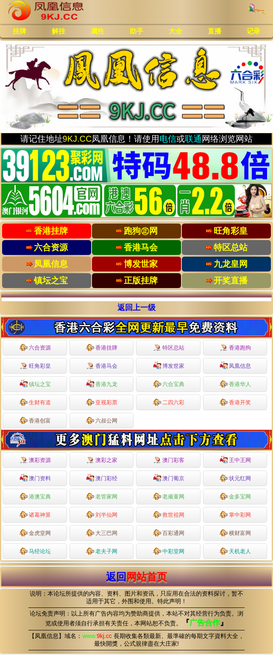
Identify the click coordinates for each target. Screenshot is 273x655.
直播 (214, 31)
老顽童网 (168, 496)
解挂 (58, 31)
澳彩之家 (101, 460)
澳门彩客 (168, 460)
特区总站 (168, 347)
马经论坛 (35, 550)
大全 (175, 31)
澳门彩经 (101, 477)
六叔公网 (101, 420)
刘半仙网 (101, 514)
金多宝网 (235, 496)
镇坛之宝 (35, 383)
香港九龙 (101, 383)
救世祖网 (168, 514)
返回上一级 (136, 307)
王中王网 (235, 459)
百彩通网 (168, 532)
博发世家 (168, 365)
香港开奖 (235, 401)
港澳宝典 (35, 496)
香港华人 (235, 383)
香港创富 (35, 420)
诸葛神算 (35, 514)
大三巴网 (101, 532)
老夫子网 (101, 550)
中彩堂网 (168, 550)
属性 (97, 31)
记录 (253, 31)
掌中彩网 (235, 514)
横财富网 (235, 532)
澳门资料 (35, 477)
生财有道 (35, 401)
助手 (136, 31)
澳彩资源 (35, 460)
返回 (136, 576)
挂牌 (19, 31)
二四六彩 (168, 401)
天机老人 (235, 550)
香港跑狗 (235, 347)
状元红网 (235, 477)
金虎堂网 (35, 532)
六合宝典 (168, 383)
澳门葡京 (168, 477)
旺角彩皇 (35, 366)
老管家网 (101, 496)
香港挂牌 (101, 347)
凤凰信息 (235, 365)
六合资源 (35, 347)
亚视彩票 (101, 401)
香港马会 (101, 366)
